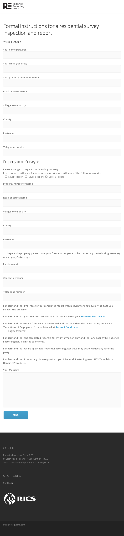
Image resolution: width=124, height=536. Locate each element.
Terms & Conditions (67, 327)
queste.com (19, 524)
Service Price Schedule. (93, 316)
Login (11, 482)
